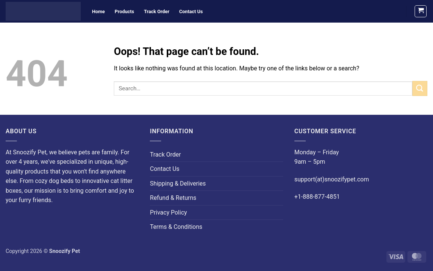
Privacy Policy (168, 212)
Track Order (156, 11)
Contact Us (191, 11)
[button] (421, 11)
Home (98, 11)
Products (124, 11)
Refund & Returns (173, 197)
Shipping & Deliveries (178, 183)
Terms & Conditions (176, 226)
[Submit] (419, 88)
